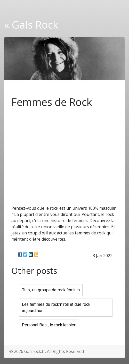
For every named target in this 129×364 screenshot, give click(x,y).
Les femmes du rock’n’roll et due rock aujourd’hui (56, 307)
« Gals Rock (31, 25)
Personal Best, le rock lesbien (49, 325)
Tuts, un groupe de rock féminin (51, 290)
